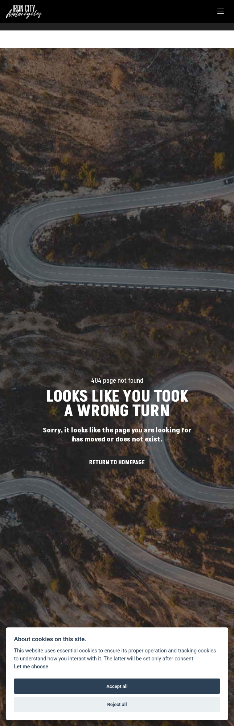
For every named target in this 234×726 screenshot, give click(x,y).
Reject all (117, 704)
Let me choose (31, 667)
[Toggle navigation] (220, 11)
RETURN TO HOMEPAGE (117, 462)
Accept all (116, 686)
